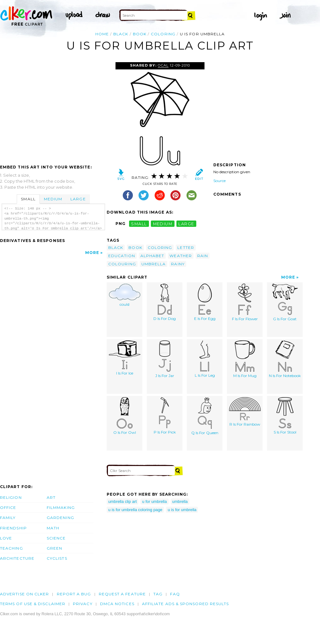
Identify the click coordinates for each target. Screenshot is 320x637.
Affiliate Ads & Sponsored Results (185, 603)
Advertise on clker (24, 594)
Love (6, 538)
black (120, 34)
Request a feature (122, 594)
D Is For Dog (164, 302)
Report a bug (74, 594)
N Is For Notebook (285, 359)
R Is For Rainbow (245, 412)
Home (102, 34)
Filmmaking (61, 507)
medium (163, 223)
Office (8, 507)
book (139, 34)
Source (219, 180)
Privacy (82, 603)
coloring (163, 34)
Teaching (11, 548)
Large (78, 199)
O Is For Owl (124, 416)
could (124, 295)
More (92, 252)
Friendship (13, 528)
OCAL (163, 65)
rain (202, 255)
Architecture (17, 558)
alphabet (152, 255)
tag (158, 594)
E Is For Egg (205, 302)
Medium (53, 199)
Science (56, 538)
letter (185, 247)
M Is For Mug (245, 359)
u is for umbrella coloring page (135, 509)
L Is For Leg (205, 359)
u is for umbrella (182, 509)
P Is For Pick (165, 415)
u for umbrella (154, 501)
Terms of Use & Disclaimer (32, 603)
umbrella (153, 264)
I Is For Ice (124, 357)
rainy (177, 264)
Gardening (60, 517)
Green (54, 548)
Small (28, 199)
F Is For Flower (245, 302)
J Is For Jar (164, 359)
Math (53, 528)
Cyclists (57, 558)
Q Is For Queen (204, 416)
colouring (122, 264)
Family (7, 517)
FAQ (175, 594)
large (186, 223)
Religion (11, 497)
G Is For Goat (285, 302)
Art (51, 497)
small (139, 223)
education (121, 255)
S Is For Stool (285, 415)
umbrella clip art (122, 501)
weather (180, 255)
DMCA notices (117, 603)
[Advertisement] (53, 109)
